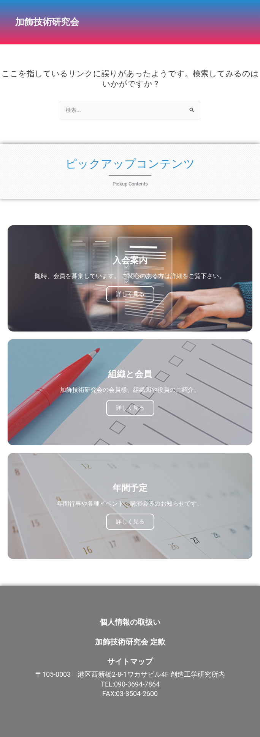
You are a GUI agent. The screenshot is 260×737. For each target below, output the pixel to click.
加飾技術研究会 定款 (130, 641)
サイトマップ (130, 661)
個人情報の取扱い (130, 622)
